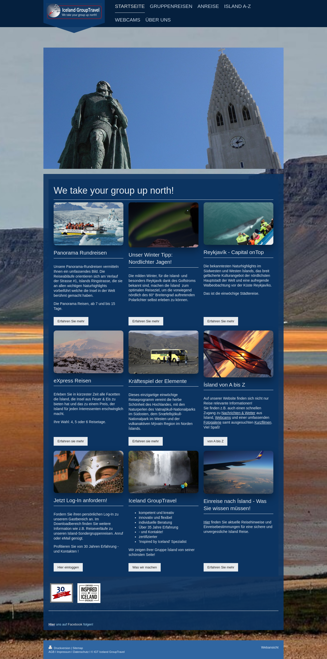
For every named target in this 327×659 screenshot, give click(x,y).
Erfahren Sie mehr (71, 321)
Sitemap (78, 648)
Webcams (223, 417)
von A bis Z (215, 441)
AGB (51, 651)
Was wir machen (144, 567)
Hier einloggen (68, 567)
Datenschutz (81, 651)
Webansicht (269, 647)
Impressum (64, 651)
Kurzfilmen (262, 422)
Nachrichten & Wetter (238, 413)
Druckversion (60, 648)
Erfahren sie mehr (70, 441)
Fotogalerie (212, 422)
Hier (207, 522)
